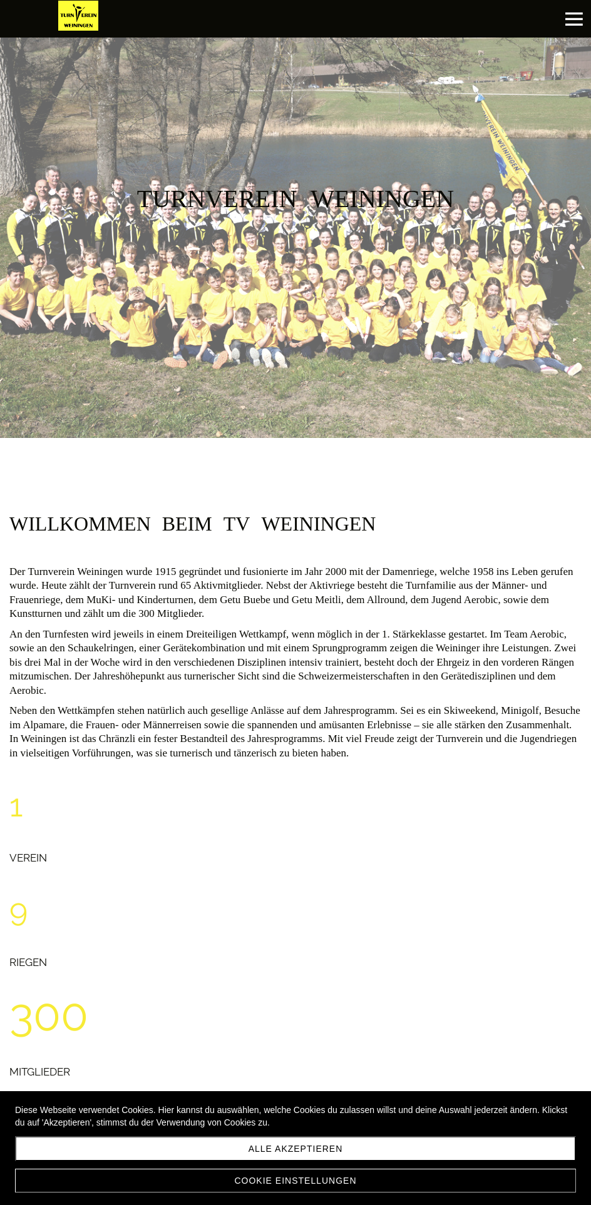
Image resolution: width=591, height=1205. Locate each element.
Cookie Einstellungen (295, 1181)
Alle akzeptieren (296, 1149)
